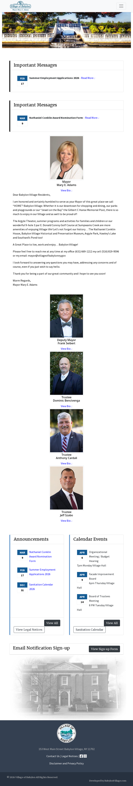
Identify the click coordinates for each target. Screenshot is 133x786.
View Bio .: (66, 190)
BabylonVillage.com (115, 780)
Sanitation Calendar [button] (89, 629)
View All (112, 623)
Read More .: (88, 78)
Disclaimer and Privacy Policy (66, 763)
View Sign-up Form (104, 649)
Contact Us (53, 756)
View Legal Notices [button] (29, 629)
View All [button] (52, 623)
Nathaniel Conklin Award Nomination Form (40, 556)
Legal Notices (69, 756)
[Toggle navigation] (121, 6)
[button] (10, 30)
